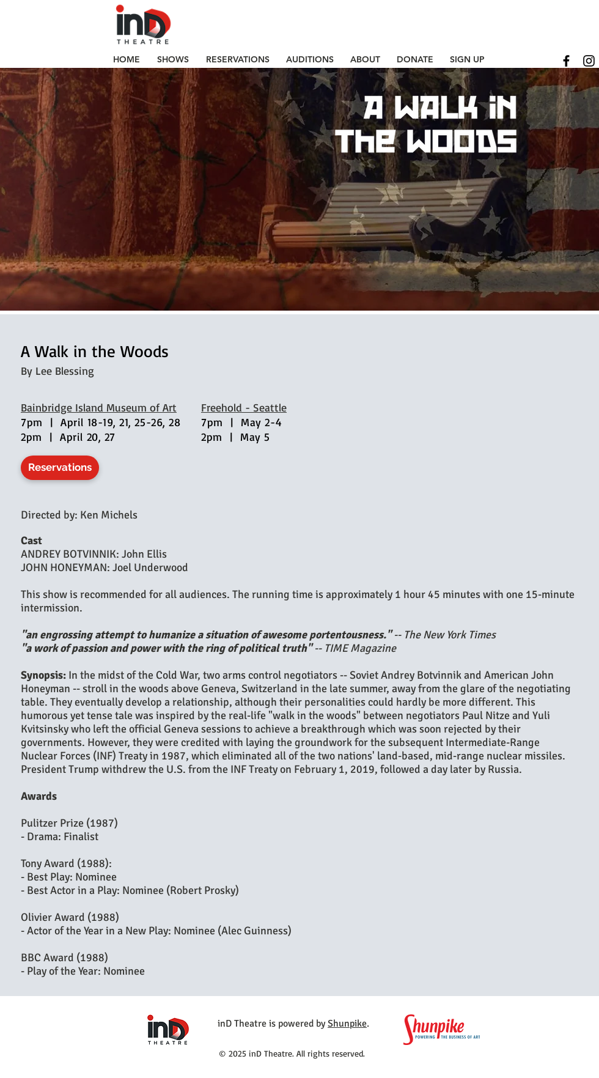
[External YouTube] (451, 485)
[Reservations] (60, 468)
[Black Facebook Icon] (566, 60)
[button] (173, 59)
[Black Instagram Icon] (589, 60)
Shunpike (347, 1023)
